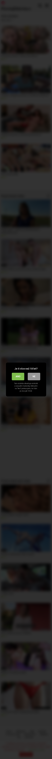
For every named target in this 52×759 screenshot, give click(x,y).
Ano (18, 376)
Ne (34, 376)
